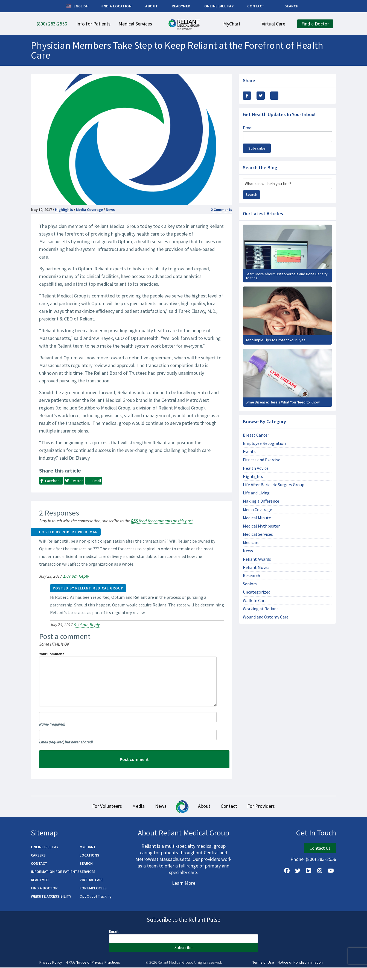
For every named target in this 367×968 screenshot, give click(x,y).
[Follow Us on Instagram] (319, 871)
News (110, 209)
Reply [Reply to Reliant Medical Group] (95, 624)
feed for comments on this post (162, 520)
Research (251, 575)
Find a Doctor (44, 888)
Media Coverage (89, 209)
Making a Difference (261, 501)
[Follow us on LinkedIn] (308, 871)
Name (52, 724)
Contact (238, 806)
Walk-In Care (255, 600)
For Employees (93, 888)
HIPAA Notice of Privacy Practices (93, 963)
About (207, 806)
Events (249, 451)
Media (129, 806)
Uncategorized (256, 592)
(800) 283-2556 (321, 860)
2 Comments (221, 209)
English (77, 6)
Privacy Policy (50, 963)
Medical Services (258, 534)
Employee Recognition (264, 443)
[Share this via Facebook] (247, 95)
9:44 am (81, 624)
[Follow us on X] (297, 871)
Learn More (183, 883)
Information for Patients (55, 872)
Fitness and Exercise (261, 459)
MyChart (88, 847)
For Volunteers (92, 806)
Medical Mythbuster (261, 526)
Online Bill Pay (44, 847)
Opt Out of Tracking (96, 896)
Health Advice (256, 468)
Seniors (250, 583)
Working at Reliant (260, 608)
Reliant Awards (257, 559)
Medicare (251, 542)
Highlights (64, 209)
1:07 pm (70, 576)
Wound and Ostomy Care (266, 617)
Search (251, 194)
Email (66, 742)
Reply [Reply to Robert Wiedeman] (84, 576)
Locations (89, 855)
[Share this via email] (274, 95)
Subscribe (256, 148)
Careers (38, 855)
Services (87, 872)
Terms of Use (263, 963)
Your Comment (51, 654)
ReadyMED (40, 880)
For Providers (276, 806)
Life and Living (256, 493)
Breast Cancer (256, 435)
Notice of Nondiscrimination (300, 963)
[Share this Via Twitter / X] (261, 95)
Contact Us (320, 848)
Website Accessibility (51, 896)
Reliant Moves (256, 567)
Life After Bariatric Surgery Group (273, 484)
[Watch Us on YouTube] (330, 871)
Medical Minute (257, 517)
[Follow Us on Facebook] (286, 871)
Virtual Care (91, 880)
